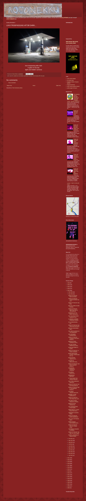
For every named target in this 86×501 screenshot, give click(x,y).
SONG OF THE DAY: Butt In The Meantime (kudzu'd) (73, 388)
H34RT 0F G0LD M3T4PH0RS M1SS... (73, 422)
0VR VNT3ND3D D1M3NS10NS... (72, 335)
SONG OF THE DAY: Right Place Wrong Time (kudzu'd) (73, 310)
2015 (68, 469)
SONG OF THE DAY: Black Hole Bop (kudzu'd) (76, 171)
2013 (68, 472)
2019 (68, 461)
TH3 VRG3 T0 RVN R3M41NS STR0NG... (73, 401)
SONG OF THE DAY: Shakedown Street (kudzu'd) (76, 157)
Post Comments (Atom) (17, 87)
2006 (68, 486)
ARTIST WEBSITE (10, 19)
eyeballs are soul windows (19, 75)
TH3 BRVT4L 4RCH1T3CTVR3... (73, 361)
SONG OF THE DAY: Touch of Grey (76, 112)
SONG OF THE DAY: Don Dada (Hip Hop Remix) (73, 326)
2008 (68, 482)
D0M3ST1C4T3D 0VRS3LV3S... (72, 404)
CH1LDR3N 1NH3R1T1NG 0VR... (73, 392)
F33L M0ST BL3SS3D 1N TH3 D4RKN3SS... (73, 332)
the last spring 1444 (36, 75)
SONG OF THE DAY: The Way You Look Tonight (73, 433)
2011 (68, 476)
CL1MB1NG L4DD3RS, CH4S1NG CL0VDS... (73, 320)
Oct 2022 (71, 438)
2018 (68, 463)
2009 (68, 480)
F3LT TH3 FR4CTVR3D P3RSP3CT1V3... (73, 317)
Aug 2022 (71, 442)
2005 (68, 487)
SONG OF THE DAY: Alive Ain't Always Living (72, 426)
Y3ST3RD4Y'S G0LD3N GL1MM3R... (73, 430)
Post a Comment (12, 82)
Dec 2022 (71, 292)
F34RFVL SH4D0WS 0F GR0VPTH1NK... (73, 436)
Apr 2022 (71, 449)
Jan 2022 (71, 455)
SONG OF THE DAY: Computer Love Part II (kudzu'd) (73, 338)
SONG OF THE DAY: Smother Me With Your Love (73, 300)
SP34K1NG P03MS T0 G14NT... (73, 348)
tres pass (42, 75)
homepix (30, 75)
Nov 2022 (71, 293)
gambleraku (26, 75)
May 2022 (71, 448)
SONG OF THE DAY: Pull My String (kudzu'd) (73, 385)
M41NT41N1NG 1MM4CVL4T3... (72, 358)
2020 (68, 459)
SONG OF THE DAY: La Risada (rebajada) (73, 351)
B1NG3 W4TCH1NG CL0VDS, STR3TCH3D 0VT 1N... (73, 354)
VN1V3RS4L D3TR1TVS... (71, 373)
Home (34, 85)
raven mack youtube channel (73, 86)
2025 (68, 284)
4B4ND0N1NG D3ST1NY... (71, 376)
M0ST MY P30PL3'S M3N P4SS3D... (73, 306)
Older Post (58, 85)
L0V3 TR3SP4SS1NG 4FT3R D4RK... (73, 407)
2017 (68, 465)
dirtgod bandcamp (71, 84)
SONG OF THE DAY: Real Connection (72, 296)
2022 (68, 290)
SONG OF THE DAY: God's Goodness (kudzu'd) (76, 142)
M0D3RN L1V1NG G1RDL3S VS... (72, 395)
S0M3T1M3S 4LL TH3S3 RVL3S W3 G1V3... (73, 410)
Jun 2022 (71, 446)
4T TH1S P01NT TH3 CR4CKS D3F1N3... (73, 379)
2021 (68, 457)
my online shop (70, 80)
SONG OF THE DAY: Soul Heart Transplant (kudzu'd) (74, 365)
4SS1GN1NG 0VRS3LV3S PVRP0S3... (71, 369)
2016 (68, 467)
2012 (68, 474)
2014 (68, 471)
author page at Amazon (72, 88)
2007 (68, 484)
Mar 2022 (71, 451)
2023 (68, 288)
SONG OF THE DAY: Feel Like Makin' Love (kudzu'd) (76, 127)
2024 (68, 286)
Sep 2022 (71, 440)
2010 (68, 478)
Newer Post (9, 85)
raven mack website (71, 78)
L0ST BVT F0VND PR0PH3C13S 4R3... (73, 345)
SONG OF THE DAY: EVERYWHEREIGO (73, 416)
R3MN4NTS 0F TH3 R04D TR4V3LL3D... (73, 313)
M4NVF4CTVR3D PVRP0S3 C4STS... (73, 342)
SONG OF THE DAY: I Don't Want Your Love (73, 398)
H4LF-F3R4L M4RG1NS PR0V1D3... (73, 382)
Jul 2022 (70, 444)
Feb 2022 (71, 453)
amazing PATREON (64, 17)
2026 (68, 283)
